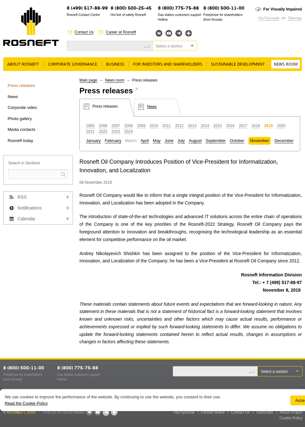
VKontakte (89, 412)
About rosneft (23, 64)
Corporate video (22, 107)
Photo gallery (20, 118)
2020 (281, 126)
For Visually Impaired (282, 9)
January (93, 140)
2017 (243, 126)
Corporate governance (72, 64)
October (237, 140)
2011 (166, 126)
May (157, 140)
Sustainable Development (238, 64)
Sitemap (295, 18)
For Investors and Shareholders (167, 64)
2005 (90, 126)
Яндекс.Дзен (188, 33)
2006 (103, 126)
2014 (204, 126)
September (216, 140)
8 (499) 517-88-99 (87, 8)
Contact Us (84, 32)
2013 (192, 126)
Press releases (21, 85)
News (13, 96)
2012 (179, 126)
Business (115, 64)
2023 (116, 131)
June (169, 140)
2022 (103, 131)
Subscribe (264, 412)
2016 (230, 126)
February (113, 140)
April (145, 140)
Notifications (29, 207)
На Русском (269, 18)
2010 (154, 126)
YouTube (169, 33)
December (284, 140)
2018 (256, 126)
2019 (268, 126)
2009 (141, 126)
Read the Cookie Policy (26, 403)
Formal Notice (213, 412)
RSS (22, 197)
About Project (291, 412)
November (259, 140)
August (195, 140)
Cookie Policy (290, 418)
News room (286, 64)
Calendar (26, 218)
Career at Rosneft (121, 32)
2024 (128, 131)
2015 (217, 126)
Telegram (178, 33)
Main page (88, 80)
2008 (128, 126)
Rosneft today (20, 140)
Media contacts (21, 129)
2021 (90, 131)
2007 (116, 126)
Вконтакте (159, 33)
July (181, 140)
